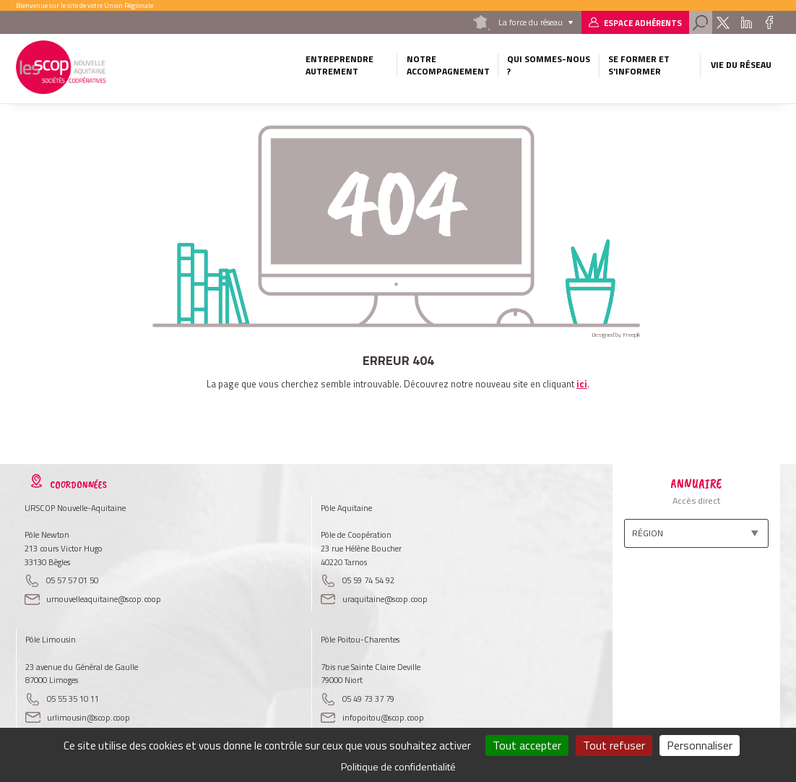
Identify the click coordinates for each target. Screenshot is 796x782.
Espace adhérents (643, 23)
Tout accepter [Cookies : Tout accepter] (527, 745)
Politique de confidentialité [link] (398, 766)
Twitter (722, 22)
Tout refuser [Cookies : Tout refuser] (614, 745)
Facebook (769, 22)
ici (581, 384)
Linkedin (746, 22)
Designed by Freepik (616, 334)
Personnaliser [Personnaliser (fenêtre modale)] (699, 745)
